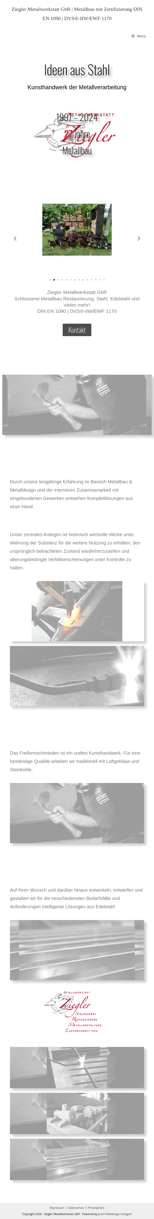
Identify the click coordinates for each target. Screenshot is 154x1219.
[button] (15, 238)
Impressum (56, 1208)
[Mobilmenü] (139, 36)
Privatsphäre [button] (96, 1208)
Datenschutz (76, 1208)
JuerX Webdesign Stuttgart (115, 1214)
